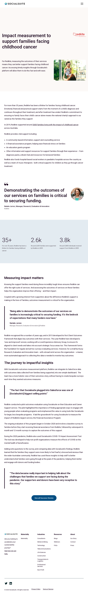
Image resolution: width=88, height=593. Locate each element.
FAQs (55, 545)
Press (72, 545)
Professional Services (41, 565)
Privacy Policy (35, 589)
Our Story (73, 538)
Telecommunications (44, 549)
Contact (73, 542)
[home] (14, 3)
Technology (41, 545)
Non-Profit (40, 570)
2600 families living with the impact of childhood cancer (55, 125)
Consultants (41, 538)
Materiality (24, 538)
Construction (41, 556)
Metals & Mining (42, 542)
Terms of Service (48, 589)
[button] (82, 3)
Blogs (56, 538)
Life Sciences (41, 552)
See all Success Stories (44, 498)
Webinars (57, 542)
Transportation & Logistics (42, 560)
